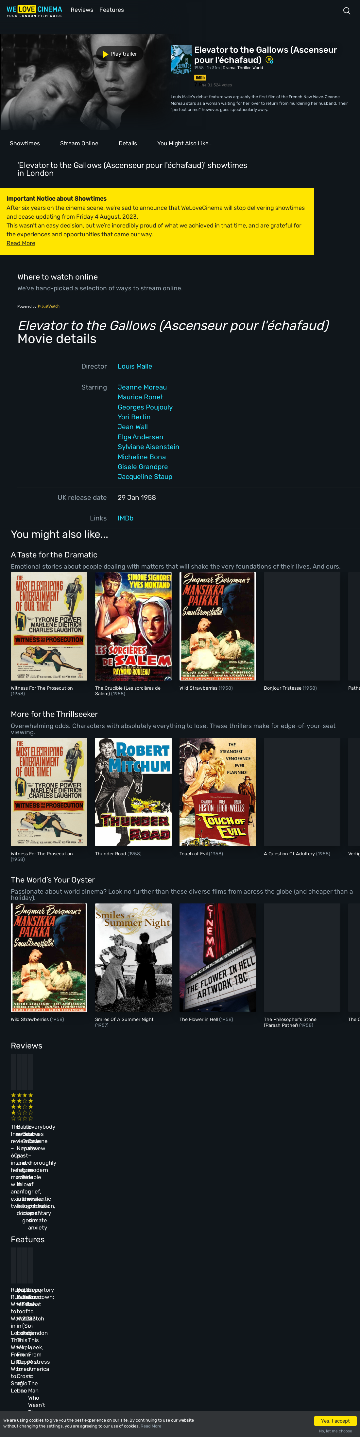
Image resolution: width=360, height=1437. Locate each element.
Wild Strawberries (199, 687)
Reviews (81, 9)
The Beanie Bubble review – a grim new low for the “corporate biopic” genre (203, 1114)
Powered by (38, 306)
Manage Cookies (155, 1352)
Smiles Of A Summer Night (124, 1019)
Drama (229, 66)
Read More (151, 1426)
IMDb (125, 517)
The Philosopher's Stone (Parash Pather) (290, 1021)
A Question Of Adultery (290, 853)
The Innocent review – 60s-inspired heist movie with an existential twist (43, 1114)
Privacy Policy (154, 1338)
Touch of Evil (194, 853)
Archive (147, 1310)
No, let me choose (335, 1431)
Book (60, 1310)
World (257, 66)
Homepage (65, 1296)
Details (128, 142)
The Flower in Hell (199, 1019)
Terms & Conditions (159, 1324)
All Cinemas (107, 1296)
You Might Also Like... (185, 142)
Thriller (243, 66)
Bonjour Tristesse (283, 687)
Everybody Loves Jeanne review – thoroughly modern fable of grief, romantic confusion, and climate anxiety (282, 1122)
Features (113, 9)
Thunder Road (111, 853)
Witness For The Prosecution (42, 687)
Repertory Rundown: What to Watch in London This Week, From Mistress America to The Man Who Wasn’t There (283, 1228)
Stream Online (79, 142)
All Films (64, 1324)
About (145, 1296)
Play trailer (29, 50)
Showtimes (25, 142)
